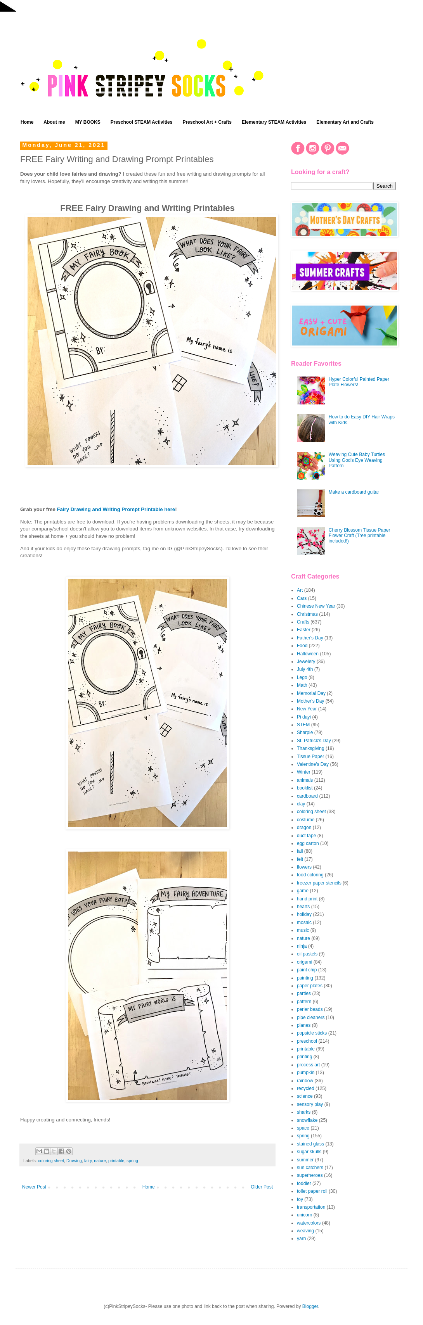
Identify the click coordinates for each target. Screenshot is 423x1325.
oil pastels (307, 954)
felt (300, 859)
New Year (307, 709)
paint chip (307, 970)
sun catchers (310, 1167)
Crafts (303, 622)
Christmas (307, 614)
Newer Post (34, 1187)
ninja (302, 946)
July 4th (305, 669)
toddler (304, 1183)
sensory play (310, 1104)
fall (300, 851)
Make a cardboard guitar (354, 492)
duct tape (306, 835)
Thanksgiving (310, 748)
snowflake (307, 1120)
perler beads (310, 1009)
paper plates (309, 985)
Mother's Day (310, 701)
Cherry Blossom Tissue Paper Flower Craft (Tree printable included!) (359, 535)
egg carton (308, 843)
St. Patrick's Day (314, 740)
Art (300, 590)
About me (54, 122)
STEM (303, 724)
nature (100, 1160)
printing (304, 1056)
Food (302, 645)
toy (300, 1199)
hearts (303, 906)
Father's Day (310, 638)
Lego (302, 677)
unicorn (304, 1215)
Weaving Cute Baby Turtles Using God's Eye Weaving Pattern (357, 460)
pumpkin (305, 1072)
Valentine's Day (313, 764)
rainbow (305, 1080)
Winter (303, 772)
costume (305, 819)
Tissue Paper (310, 756)
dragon (304, 827)
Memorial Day (311, 693)
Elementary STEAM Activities (274, 122)
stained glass (310, 1144)
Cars (302, 598)
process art (308, 1065)
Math (302, 685)
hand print (307, 899)
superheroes (310, 1175)
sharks (303, 1112)
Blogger (310, 1306)
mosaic (304, 922)
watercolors (309, 1223)
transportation (311, 1207)
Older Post (262, 1187)
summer (305, 1160)
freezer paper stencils (319, 883)
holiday (304, 914)
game (303, 890)
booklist (305, 788)
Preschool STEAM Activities (142, 122)
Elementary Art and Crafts (345, 122)
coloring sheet (51, 1160)
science (305, 1096)
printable (116, 1160)
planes (303, 1025)
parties (304, 993)
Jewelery (306, 661)
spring (132, 1160)
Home (27, 122)
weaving (305, 1230)
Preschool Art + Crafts (207, 122)
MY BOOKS (88, 122)
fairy (88, 1160)
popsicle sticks (312, 1033)
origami (304, 962)
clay (301, 804)
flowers (304, 867)
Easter (303, 629)
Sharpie (305, 732)
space (303, 1128)
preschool (307, 1041)
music (303, 930)
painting (305, 978)
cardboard (307, 796)
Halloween (308, 653)
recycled (305, 1088)
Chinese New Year (316, 606)
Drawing (74, 1160)
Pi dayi (304, 717)
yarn (301, 1238)
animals (305, 780)
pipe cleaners (310, 1017)
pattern (304, 1001)
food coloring (310, 875)
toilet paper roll (312, 1191)
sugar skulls (309, 1151)
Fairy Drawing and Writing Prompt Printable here (116, 509)
